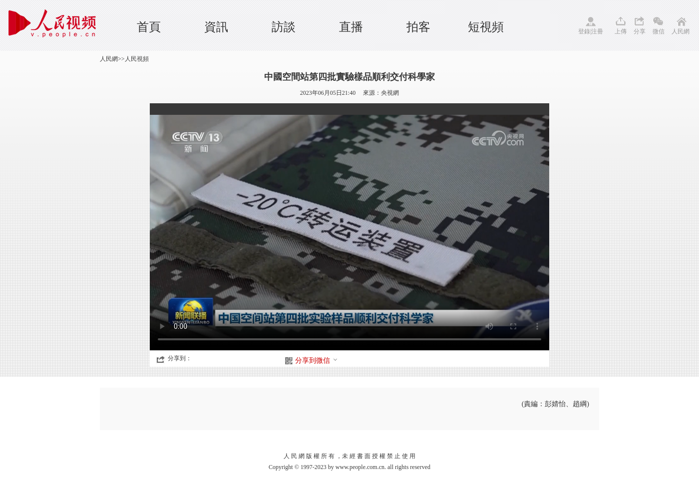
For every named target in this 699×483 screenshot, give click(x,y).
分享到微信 (316, 360)
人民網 (681, 31)
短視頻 (486, 26)
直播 (351, 26)
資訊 (216, 26)
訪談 (284, 26)
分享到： (180, 358)
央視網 (390, 92)
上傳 (621, 31)
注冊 (597, 31)
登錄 (584, 31)
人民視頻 (137, 58)
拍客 (418, 26)
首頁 (149, 26)
